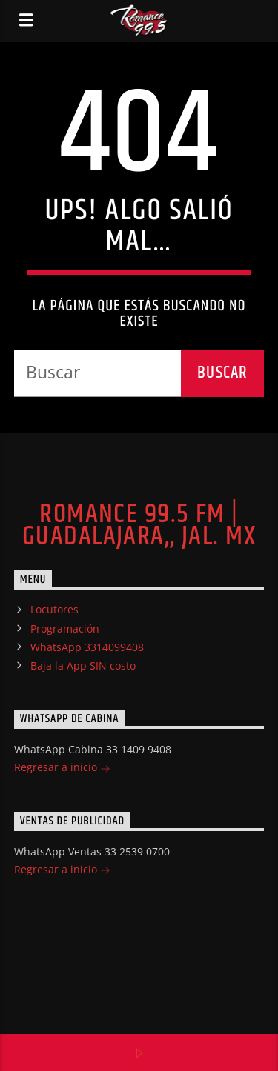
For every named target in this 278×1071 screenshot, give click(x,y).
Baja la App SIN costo (83, 665)
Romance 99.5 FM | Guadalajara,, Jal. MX (139, 526)
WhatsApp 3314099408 (87, 647)
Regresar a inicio (62, 768)
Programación (64, 628)
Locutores (54, 609)
